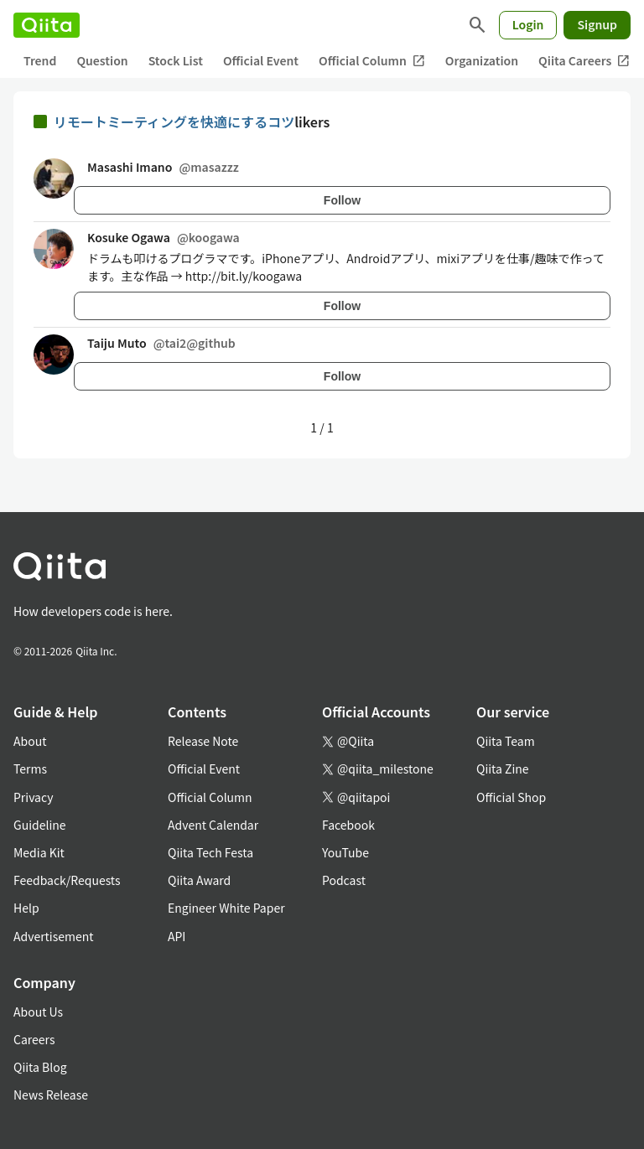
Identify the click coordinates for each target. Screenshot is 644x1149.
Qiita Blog (40, 1066)
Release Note (203, 740)
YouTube (345, 852)
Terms (30, 768)
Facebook (348, 824)
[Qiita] (46, 25)
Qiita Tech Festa (210, 852)
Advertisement (53, 936)
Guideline (39, 824)
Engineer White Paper (226, 907)
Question (101, 60)
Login (528, 24)
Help (26, 907)
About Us (38, 1011)
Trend (39, 60)
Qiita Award (199, 880)
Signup (597, 24)
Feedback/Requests (67, 880)
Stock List (175, 60)
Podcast (344, 880)
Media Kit (39, 852)
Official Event (261, 60)
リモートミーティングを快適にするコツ (174, 121)
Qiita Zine (502, 768)
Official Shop (511, 797)
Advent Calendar (213, 824)
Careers (34, 1039)
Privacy (33, 797)
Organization (481, 60)
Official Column (372, 61)
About (29, 740)
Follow (342, 200)
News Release (50, 1094)
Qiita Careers (584, 61)
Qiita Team (505, 740)
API (176, 936)
